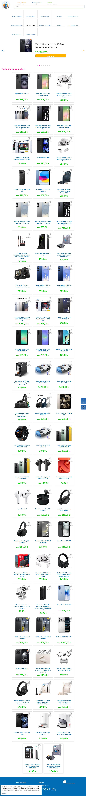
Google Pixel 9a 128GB (43, 157)
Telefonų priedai (30, 16)
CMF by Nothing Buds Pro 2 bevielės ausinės (64, 478)
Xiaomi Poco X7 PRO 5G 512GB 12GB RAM (22, 478)
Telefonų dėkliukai (73, 25)
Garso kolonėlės (31, 34)
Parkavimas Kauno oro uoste (69, 788)
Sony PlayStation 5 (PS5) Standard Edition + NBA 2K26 (43, 318)
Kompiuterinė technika (45, 25)
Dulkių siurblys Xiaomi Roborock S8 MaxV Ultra (64, 733)
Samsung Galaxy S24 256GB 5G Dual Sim (43, 541)
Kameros (59, 25)
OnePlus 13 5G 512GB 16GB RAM (22, 733)
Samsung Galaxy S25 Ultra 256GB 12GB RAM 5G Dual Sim (22, 127)
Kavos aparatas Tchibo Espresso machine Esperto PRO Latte (22, 382)
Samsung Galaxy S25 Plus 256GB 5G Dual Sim (43, 286)
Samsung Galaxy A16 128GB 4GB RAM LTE (64, 350)
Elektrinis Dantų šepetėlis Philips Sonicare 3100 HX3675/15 (32, 766)
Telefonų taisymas (73, 16)
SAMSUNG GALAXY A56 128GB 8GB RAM (43, 94)
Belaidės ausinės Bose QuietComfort (64, 509)
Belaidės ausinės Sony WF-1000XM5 (43, 509)
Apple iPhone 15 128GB (64, 541)
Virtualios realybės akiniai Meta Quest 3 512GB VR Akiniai (63, 159)
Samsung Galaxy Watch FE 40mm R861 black (22, 446)
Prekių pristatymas (22, 2)
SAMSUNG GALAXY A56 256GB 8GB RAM (64, 126)
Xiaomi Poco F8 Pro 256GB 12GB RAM (43, 637)
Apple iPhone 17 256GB (64, 605)
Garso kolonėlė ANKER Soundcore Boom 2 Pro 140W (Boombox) (22, 414)
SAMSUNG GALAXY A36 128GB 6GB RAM (43, 350)
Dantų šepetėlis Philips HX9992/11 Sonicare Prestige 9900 (64, 702)
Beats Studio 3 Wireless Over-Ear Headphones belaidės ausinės (64, 574)
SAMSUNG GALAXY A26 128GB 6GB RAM (22, 350)
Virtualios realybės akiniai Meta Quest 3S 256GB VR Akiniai (43, 574)
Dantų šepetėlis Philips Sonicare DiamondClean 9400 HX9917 (64, 255)
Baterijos (59, 16)
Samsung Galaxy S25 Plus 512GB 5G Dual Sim (64, 286)
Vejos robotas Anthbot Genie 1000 (64, 382)
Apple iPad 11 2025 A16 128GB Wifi (43, 190)
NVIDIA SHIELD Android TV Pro (43, 254)
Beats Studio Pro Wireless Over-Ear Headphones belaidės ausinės (22, 702)
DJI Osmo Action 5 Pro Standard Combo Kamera (22, 286)
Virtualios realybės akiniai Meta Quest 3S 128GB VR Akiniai (63, 95)
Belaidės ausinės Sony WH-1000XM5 (22, 541)
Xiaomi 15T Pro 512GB (22, 669)
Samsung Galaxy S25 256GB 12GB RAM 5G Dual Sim (43, 222)
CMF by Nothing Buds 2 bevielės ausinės (43, 478)
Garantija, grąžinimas (36, 2)
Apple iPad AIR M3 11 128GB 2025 (64, 414)
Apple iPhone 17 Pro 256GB (64, 637)
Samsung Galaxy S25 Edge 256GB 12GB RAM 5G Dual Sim (43, 127)
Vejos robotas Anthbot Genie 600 (43, 446)
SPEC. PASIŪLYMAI (30, 25)
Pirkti (50, 56)
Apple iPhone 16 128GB (22, 93)
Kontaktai (50, 2)
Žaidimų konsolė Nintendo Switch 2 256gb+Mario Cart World (22, 574)
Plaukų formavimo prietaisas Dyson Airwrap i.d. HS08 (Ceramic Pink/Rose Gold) (22, 256)
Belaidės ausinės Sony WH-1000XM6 (43, 414)
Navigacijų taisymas (16, 25)
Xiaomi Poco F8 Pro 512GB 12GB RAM (22, 637)
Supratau (4, 793)
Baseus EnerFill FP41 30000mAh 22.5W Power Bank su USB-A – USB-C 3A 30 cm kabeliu (43, 607)
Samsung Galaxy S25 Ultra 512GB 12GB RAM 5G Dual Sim (22, 318)
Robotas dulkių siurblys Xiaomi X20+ (43, 733)
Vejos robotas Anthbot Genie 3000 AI (43, 382)
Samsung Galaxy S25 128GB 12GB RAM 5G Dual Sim (22, 222)
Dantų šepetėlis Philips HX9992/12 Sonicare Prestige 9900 (64, 191)
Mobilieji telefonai (17, 16)
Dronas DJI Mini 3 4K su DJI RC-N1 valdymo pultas (64, 669)
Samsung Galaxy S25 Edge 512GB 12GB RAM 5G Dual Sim (64, 223)
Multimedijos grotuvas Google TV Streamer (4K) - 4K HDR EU (43, 670)
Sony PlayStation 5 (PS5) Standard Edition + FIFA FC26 (22, 158)
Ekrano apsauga (16, 34)
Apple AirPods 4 (22, 509)
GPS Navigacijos (45, 16)
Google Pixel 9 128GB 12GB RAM (22, 190)
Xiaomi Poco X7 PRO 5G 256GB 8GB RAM (64, 446)
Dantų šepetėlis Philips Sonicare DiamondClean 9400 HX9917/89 (53, 766)
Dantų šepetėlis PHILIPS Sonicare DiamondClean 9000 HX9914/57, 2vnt (43, 702)
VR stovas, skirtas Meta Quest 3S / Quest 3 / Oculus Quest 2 (22, 606)
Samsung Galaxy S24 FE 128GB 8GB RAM (64, 318)
